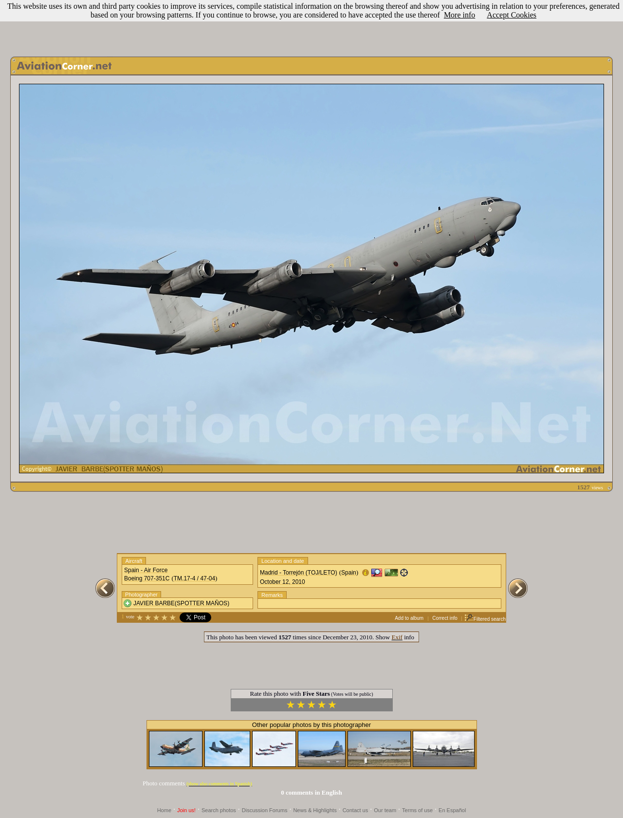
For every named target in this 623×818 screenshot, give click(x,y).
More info (459, 15)
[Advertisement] (311, 26)
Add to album (409, 618)
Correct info (445, 618)
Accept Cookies (511, 15)
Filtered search (485, 619)
